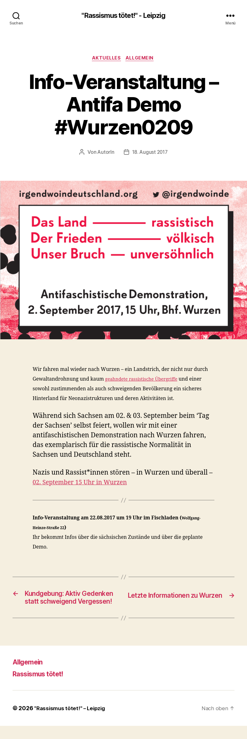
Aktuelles (106, 59)
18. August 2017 (150, 153)
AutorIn (105, 153)
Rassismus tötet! (42, 686)
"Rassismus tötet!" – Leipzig (71, 721)
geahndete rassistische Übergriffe (144, 380)
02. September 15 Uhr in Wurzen (83, 484)
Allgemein (141, 59)
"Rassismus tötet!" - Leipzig (123, 15)
